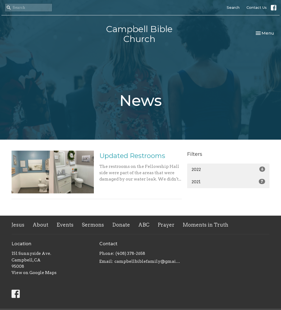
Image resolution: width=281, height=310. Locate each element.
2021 (228, 181)
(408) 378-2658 (130, 253)
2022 (228, 169)
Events (65, 225)
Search (233, 7)
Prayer (166, 225)
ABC (144, 225)
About (40, 225)
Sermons (93, 225)
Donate (121, 225)
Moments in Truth (205, 225)
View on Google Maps (34, 272)
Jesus (18, 225)
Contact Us (256, 7)
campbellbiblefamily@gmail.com (148, 261)
